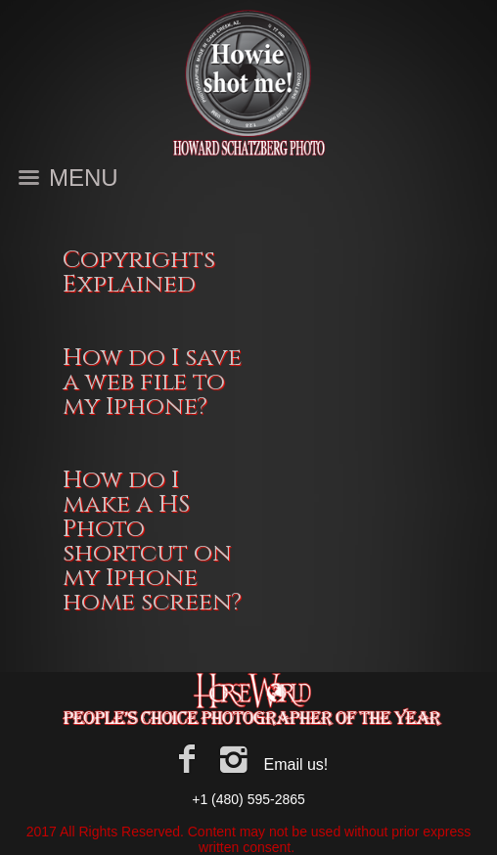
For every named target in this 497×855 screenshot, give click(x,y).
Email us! (295, 764)
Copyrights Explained (139, 272)
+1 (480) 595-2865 (248, 799)
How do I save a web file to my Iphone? (152, 382)
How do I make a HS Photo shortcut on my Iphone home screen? (152, 541)
